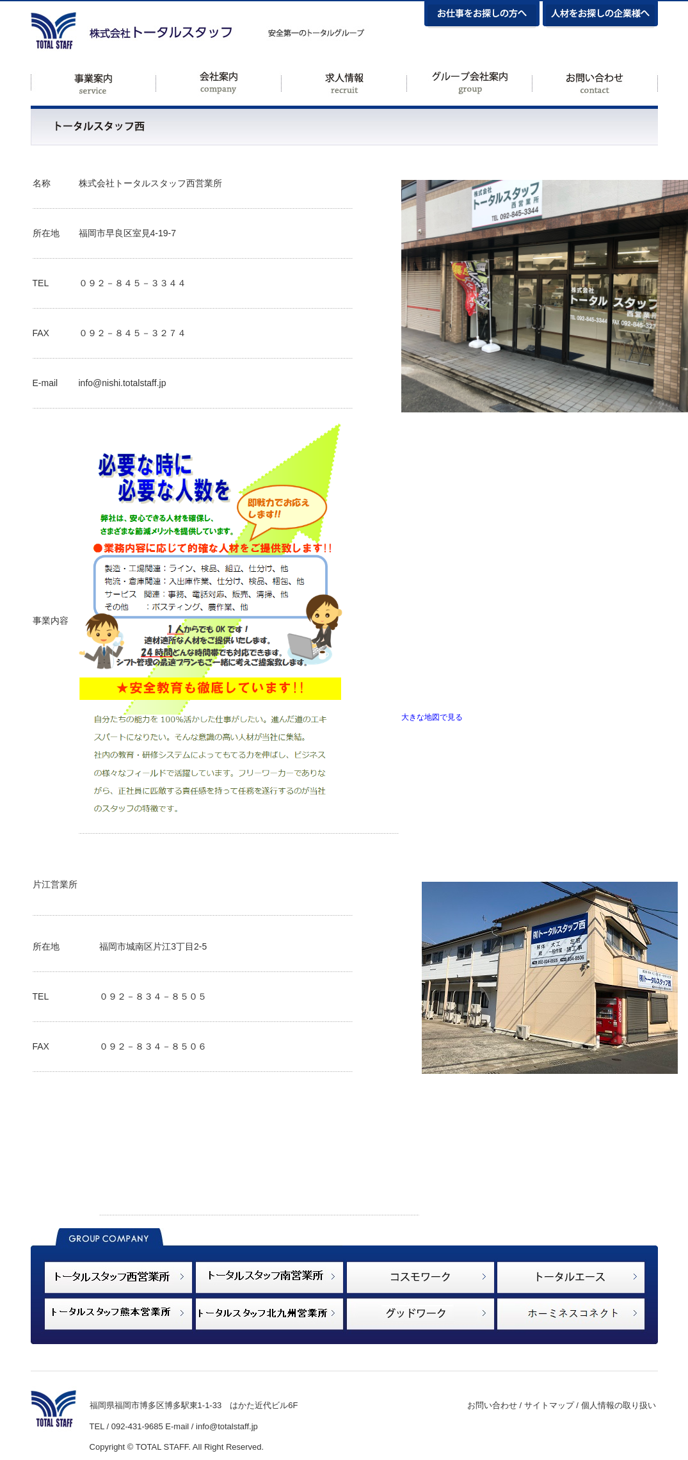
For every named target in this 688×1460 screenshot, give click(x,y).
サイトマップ (549, 1405)
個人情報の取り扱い (618, 1405)
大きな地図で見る (432, 717)
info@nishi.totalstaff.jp (122, 383)
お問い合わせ (492, 1405)
